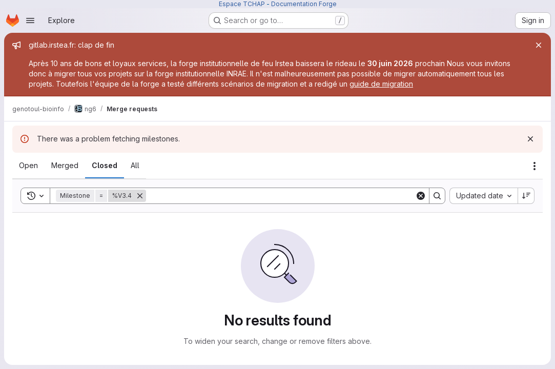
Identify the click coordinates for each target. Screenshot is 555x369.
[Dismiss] (530, 139)
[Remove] (140, 196)
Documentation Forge (304, 4)
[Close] (538, 45)
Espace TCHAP (242, 4)
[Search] (280, 196)
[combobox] (483, 196)
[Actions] (534, 166)
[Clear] (421, 196)
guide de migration (381, 83)
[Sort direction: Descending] (526, 196)
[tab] (28, 165)
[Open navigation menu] (30, 20)
